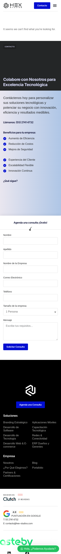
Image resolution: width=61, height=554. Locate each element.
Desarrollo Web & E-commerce (15, 445)
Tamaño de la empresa (14, 306)
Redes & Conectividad (39, 437)
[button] (55, 5)
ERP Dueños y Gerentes (40, 445)
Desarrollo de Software (11, 429)
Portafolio (37, 467)
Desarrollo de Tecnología (11, 437)
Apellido (7, 249)
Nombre (7, 235)
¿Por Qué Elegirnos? (15, 467)
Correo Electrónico (12, 277)
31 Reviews (23, 499)
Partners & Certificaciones (11, 474)
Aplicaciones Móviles (44, 422)
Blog (34, 462)
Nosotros (8, 462)
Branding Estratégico (15, 422)
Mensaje (7, 320)
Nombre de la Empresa (15, 263)
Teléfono (7, 291)
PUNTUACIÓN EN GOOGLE (26, 516)
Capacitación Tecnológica (39, 429)
